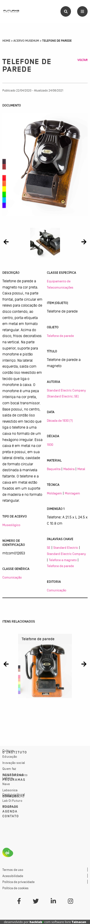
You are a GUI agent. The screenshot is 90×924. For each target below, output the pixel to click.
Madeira (69, 469)
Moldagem (54, 493)
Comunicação (12, 577)
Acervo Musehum (26, 41)
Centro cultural (13, 794)
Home (6, 41)
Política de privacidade (18, 882)
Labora (7, 778)
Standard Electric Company (66, 554)
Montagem (72, 493)
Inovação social (13, 763)
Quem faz (9, 769)
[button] (6, 241)
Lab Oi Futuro (12, 800)
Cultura (8, 750)
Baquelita (53, 469)
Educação (9, 756)
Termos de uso (12, 870)
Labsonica (10, 790)
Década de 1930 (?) (60, 420)
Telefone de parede (60, 336)
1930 (50, 445)
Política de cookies (15, 888)
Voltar (82, 60)
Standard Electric (65, 547)
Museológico (11, 525)
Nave (6, 784)
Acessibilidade (12, 876)
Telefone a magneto (63, 560)
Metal (81, 469)
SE (48, 547)
